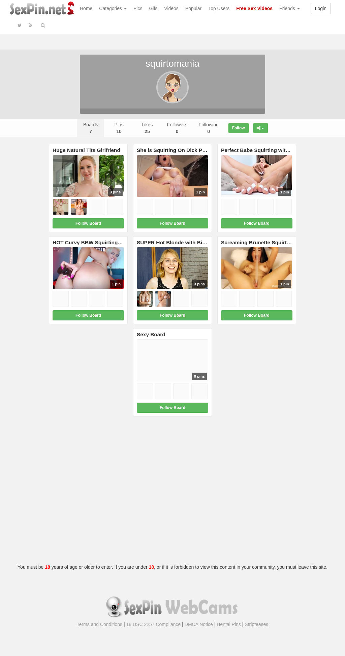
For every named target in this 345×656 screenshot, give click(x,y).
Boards (90, 128)
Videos (171, 8)
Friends (289, 8)
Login (320, 8)
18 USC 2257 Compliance (153, 624)
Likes (147, 128)
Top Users (218, 8)
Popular (193, 8)
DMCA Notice (199, 624)
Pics (137, 8)
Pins (118, 128)
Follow (238, 128)
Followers (177, 128)
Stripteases (256, 624)
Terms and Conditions (99, 624)
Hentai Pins (229, 624)
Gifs (153, 8)
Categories (113, 8)
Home (86, 8)
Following (209, 128)
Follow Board (88, 223)
